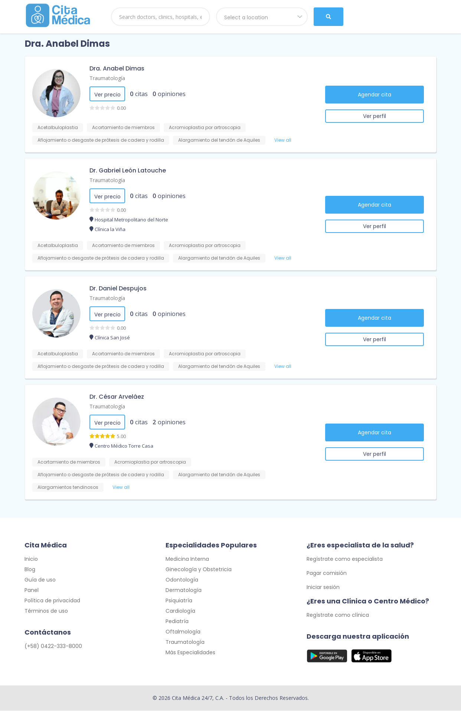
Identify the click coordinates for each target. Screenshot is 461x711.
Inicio (31, 559)
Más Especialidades (190, 652)
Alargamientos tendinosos (67, 487)
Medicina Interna (187, 559)
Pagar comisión (327, 573)
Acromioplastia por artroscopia (205, 127)
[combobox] (262, 16)
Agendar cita (374, 94)
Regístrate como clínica (338, 615)
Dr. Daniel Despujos (118, 288)
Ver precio (107, 94)
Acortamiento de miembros (123, 127)
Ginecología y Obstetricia (199, 569)
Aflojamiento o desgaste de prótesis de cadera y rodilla (100, 140)
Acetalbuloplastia (57, 127)
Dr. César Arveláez (116, 396)
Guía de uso (40, 580)
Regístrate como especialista (345, 559)
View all (282, 140)
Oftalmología (183, 632)
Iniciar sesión (323, 587)
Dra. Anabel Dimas (116, 68)
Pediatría (177, 621)
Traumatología (107, 78)
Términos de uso (46, 611)
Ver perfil (374, 116)
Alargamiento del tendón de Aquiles (219, 140)
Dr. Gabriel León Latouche (127, 170)
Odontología (182, 580)
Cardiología (180, 611)
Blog (29, 569)
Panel (31, 590)
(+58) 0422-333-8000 (53, 646)
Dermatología (184, 590)
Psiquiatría (179, 601)
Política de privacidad (52, 601)
